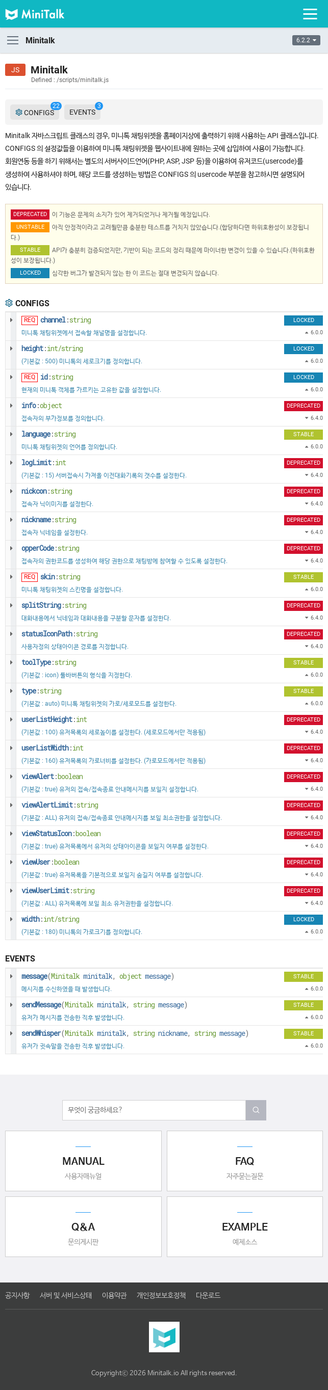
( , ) (97, 976)
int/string (65, 348)
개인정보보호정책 (161, 1296)
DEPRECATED (30, 214)
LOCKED (30, 273)
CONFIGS (37, 112)
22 (56, 106)
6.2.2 (306, 40)
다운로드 (208, 1296)
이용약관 (114, 1296)
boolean (70, 776)
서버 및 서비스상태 (66, 1296)
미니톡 (43, 14)
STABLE (30, 250)
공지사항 (17, 1296)
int (60, 462)
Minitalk (65, 976)
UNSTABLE (30, 227)
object (51, 405)
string (80, 320)
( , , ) (135, 1033)
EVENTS (84, 110)
